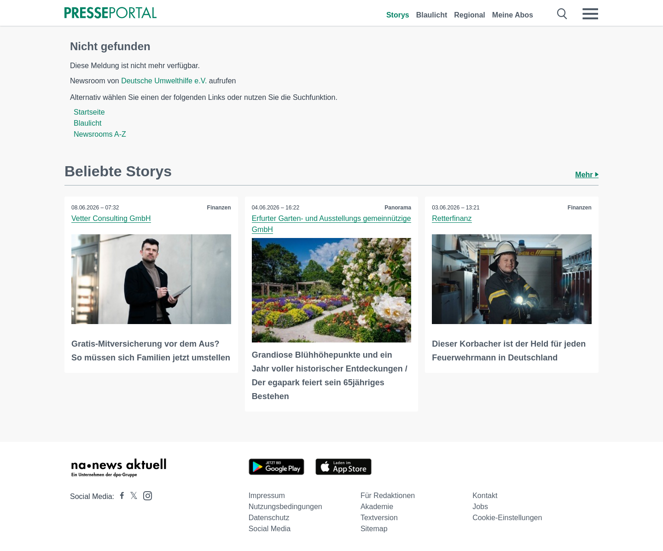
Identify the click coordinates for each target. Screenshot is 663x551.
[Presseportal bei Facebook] (119, 496)
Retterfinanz (451, 218)
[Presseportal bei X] (131, 496)
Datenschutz (269, 518)
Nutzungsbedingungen (285, 506)
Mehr (587, 175)
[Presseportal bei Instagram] (145, 495)
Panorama (397, 207)
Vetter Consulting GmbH (111, 218)
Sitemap (374, 529)
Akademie (377, 506)
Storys (397, 15)
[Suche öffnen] (562, 13)
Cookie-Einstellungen (507, 518)
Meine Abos (512, 15)
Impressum (267, 495)
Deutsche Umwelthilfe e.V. (164, 81)
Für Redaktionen (388, 495)
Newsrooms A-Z (100, 134)
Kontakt (484, 495)
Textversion (379, 518)
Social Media (270, 529)
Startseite (89, 112)
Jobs (480, 506)
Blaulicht (432, 15)
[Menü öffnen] (590, 13)
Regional (469, 15)
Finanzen (219, 207)
